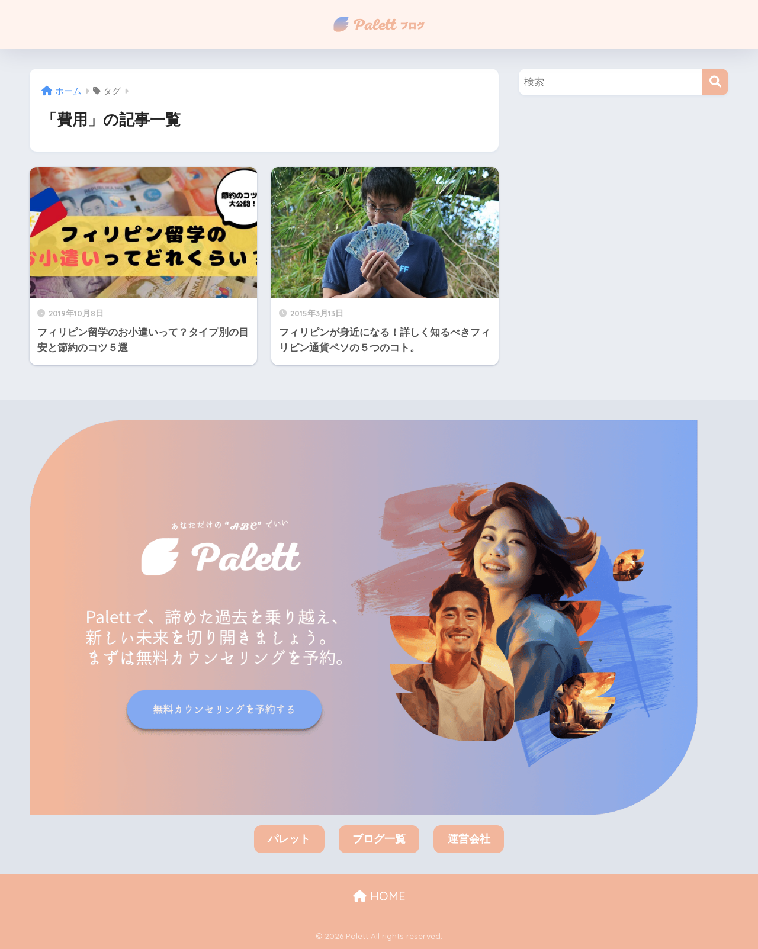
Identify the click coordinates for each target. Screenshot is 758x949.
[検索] (715, 82)
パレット (289, 839)
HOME (379, 896)
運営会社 (469, 839)
